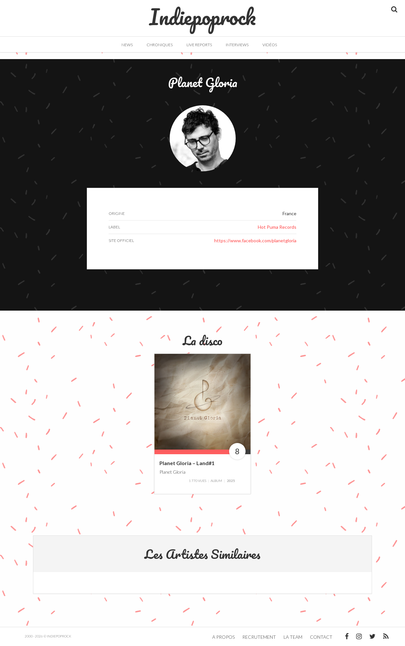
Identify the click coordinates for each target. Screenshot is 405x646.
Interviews (237, 44)
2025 (231, 481)
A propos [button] (223, 637)
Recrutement (259, 637)
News (127, 44)
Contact (321, 637)
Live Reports (199, 44)
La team (293, 637)
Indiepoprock (202, 13)
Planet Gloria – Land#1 (187, 463)
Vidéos (269, 44)
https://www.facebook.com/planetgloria (255, 240)
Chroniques (160, 44)
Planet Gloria (172, 472)
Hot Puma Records (277, 227)
